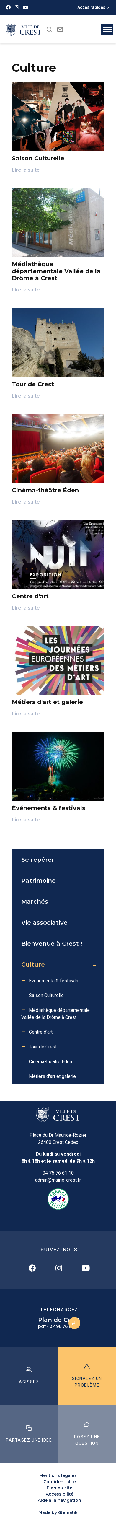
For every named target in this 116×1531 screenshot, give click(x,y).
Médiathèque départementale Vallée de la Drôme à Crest (55, 1013)
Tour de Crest (43, 1047)
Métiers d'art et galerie (52, 1076)
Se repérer (37, 859)
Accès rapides (91, 7)
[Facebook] (8, 7)
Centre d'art (41, 1032)
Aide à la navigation (59, 1500)
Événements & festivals (53, 980)
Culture (33, 964)
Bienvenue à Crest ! (51, 943)
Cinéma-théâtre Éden (50, 1061)
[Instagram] (17, 7)
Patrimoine (38, 880)
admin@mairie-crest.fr (58, 1180)
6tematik (68, 1512)
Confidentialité (59, 1481)
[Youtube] (25, 7)
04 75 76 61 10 (58, 1173)
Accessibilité (59, 1494)
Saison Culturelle (46, 995)
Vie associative (44, 922)
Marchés (34, 901)
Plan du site (59, 1488)
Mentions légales (58, 1475)
